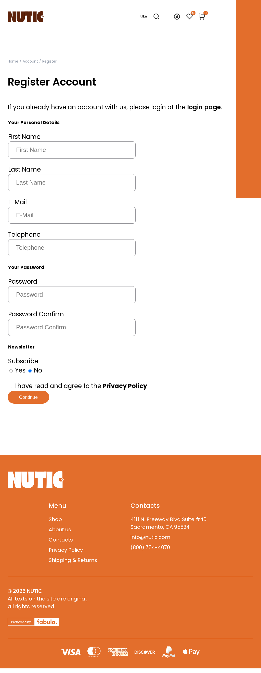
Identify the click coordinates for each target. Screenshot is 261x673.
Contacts (61, 544)
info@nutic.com (150, 541)
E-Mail (17, 202)
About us (60, 534)
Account (30, 61)
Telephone (24, 234)
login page (204, 107)
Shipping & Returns (73, 564)
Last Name (24, 169)
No (35, 370)
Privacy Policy (66, 554)
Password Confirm (36, 314)
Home (13, 61)
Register (49, 61)
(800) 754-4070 (150, 552)
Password (22, 281)
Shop (55, 523)
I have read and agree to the (78, 386)
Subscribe (23, 361)
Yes (17, 370)
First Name (24, 137)
